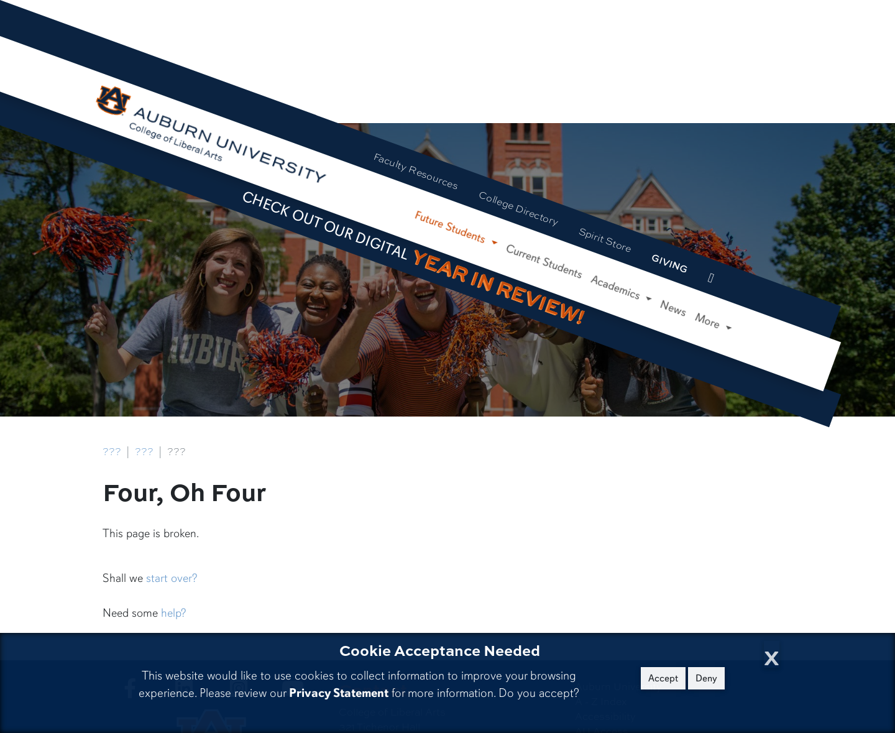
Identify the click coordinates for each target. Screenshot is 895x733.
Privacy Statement (338, 693)
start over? (171, 578)
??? (112, 451)
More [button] (709, 321)
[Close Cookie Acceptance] (771, 654)
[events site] (711, 278)
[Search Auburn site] (736, 286)
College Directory (519, 208)
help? (173, 613)
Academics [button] (617, 288)
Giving (670, 263)
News (673, 308)
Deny (706, 678)
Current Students (544, 261)
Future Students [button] (451, 227)
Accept (663, 678)
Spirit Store (605, 239)
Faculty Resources (416, 171)
